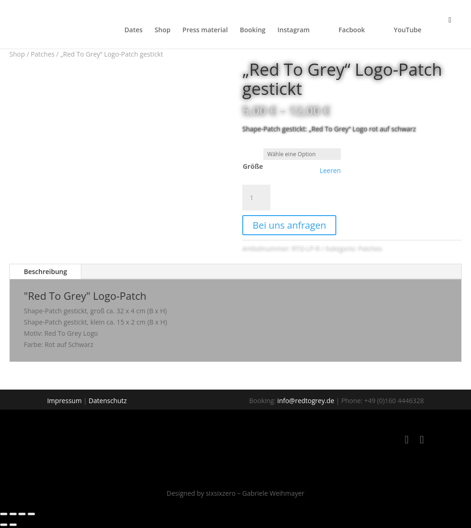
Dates (133, 30)
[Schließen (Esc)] (31, 514)
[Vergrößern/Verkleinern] (3, 514)
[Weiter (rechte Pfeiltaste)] (13, 524)
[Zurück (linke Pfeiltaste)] (3, 524)
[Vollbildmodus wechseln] (13, 514)
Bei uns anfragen (289, 225)
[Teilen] (22, 514)
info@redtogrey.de (305, 400)
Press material (205, 30)
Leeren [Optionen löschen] (330, 170)
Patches (43, 54)
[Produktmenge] (256, 198)
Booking (253, 30)
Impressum (64, 400)
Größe (253, 166)
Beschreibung (45, 271)
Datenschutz (108, 400)
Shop (163, 30)
